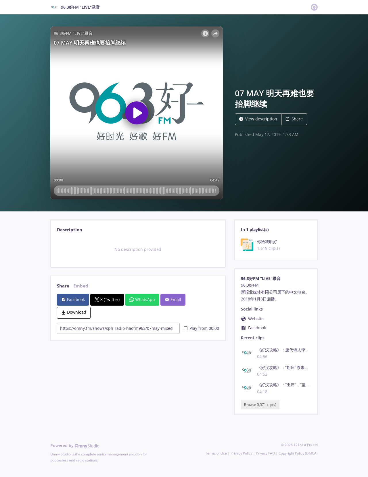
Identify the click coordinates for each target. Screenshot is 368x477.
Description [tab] (69, 230)
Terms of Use (216, 453)
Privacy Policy (241, 453)
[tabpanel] (138, 249)
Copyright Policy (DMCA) (298, 453)
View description (258, 119)
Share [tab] (63, 286)
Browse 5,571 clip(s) (260, 404)
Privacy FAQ (265, 453)
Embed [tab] (80, 286)
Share (294, 119)
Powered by (74, 445)
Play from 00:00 (201, 328)
